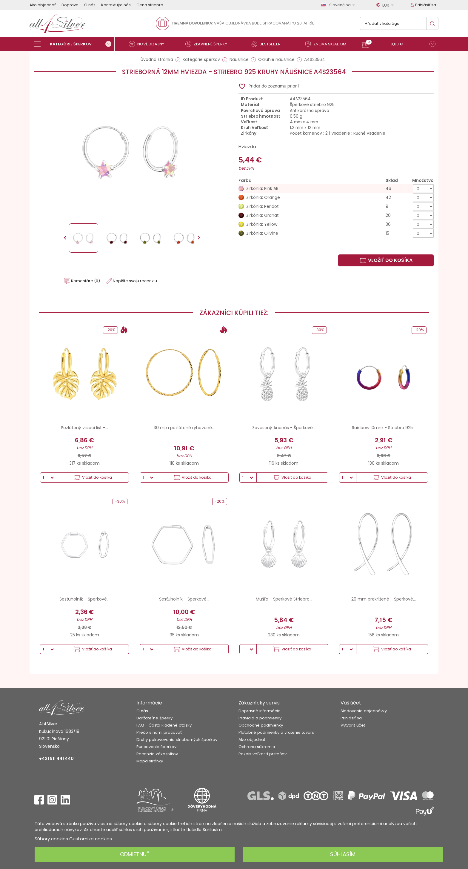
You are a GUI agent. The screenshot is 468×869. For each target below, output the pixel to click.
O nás (90, 4)
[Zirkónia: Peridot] (336, 206)
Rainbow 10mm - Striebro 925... (383, 428)
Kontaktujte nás (116, 4)
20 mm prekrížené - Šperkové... (383, 599)
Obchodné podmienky (260, 725)
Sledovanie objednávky (364, 711)
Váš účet (351, 702)
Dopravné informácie (259, 711)
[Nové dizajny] (149, 44)
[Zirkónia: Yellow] (336, 224)
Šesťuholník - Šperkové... (84, 599)
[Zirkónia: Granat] (336, 215)
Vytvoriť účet (353, 725)
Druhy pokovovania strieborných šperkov (176, 739)
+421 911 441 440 (56, 758)
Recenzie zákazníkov (157, 754)
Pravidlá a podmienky (259, 718)
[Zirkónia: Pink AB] (336, 188)
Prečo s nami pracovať (159, 732)
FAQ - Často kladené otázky (164, 725)
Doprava (69, 4)
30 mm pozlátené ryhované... (184, 428)
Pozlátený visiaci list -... (84, 428)
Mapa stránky (149, 761)
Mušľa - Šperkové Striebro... (284, 599)
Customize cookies (90, 839)
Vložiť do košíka (386, 260)
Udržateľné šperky (154, 718)
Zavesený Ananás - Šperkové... (283, 428)
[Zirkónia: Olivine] (336, 233)
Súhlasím (342, 854)
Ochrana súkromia (256, 747)
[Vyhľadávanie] (399, 23)
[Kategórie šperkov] (74, 44)
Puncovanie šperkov (156, 747)
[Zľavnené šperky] (208, 44)
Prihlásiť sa (351, 718)
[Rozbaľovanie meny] (386, 5)
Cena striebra (149, 4)
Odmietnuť (135, 854)
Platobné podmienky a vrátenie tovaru (276, 732)
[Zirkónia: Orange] (336, 197)
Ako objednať (43, 4)
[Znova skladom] (328, 44)
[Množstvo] (423, 188)
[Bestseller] (268, 44)
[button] (398, 44)
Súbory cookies (51, 839)
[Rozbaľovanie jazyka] (339, 5)
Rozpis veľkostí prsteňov (262, 754)
